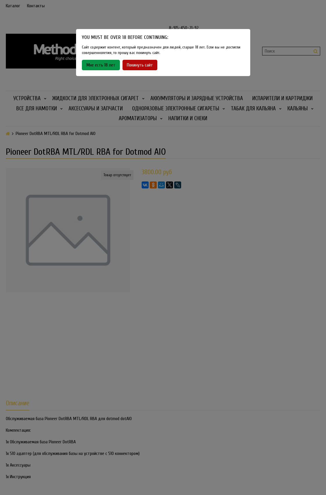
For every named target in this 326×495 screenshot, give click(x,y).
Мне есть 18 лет (101, 65)
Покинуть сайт (140, 65)
